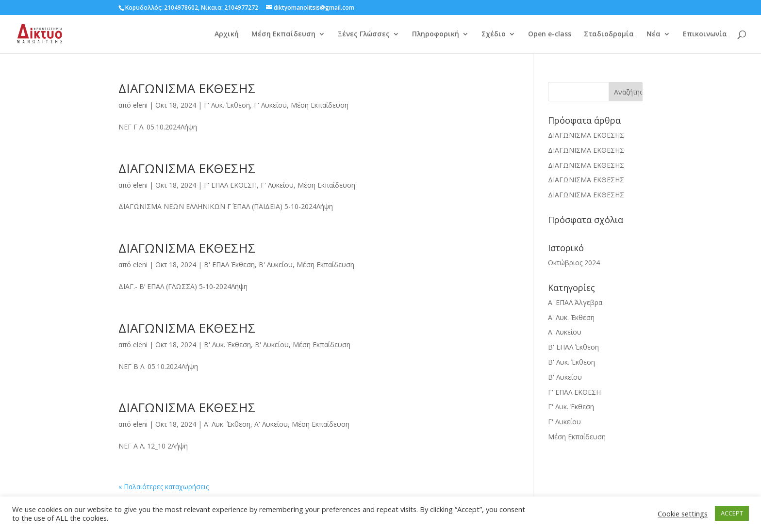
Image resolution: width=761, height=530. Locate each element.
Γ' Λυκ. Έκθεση (227, 105)
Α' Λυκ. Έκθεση (227, 424)
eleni (140, 105)
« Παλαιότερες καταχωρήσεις (163, 486)
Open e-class (549, 34)
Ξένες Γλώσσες (364, 34)
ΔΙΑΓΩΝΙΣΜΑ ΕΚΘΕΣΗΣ (186, 88)
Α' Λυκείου (271, 424)
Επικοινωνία (705, 34)
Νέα (653, 34)
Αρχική (227, 34)
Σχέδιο (493, 34)
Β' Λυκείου (276, 264)
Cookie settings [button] (683, 513)
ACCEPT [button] (732, 513)
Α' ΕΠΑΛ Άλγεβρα (575, 302)
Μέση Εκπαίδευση (283, 34)
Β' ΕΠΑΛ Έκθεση (229, 264)
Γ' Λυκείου (270, 105)
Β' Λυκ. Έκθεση (227, 344)
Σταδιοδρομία (609, 34)
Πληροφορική (435, 34)
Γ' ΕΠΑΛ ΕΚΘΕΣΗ (230, 185)
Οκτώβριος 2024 (574, 262)
